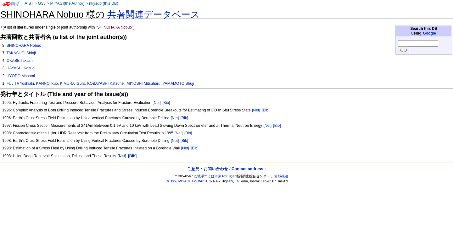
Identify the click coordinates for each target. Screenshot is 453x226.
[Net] (157, 102)
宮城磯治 (281, 176)
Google (429, 33)
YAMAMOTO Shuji (178, 83)
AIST (29, 3)
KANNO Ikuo (47, 83)
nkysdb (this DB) (103, 3)
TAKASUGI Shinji (21, 53)
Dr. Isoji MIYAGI (178, 181)
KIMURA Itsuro (72, 83)
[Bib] (166, 102)
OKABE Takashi (20, 60)
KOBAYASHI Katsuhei (106, 83)
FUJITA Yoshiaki (20, 83)
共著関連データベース (153, 14)
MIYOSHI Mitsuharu (144, 83)
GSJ (42, 3)
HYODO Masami (21, 76)
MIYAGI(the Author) (67, 3)
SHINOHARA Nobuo (24, 45)
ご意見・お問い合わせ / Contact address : (226, 168)
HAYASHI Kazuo (21, 68)
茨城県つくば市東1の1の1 (214, 176)
